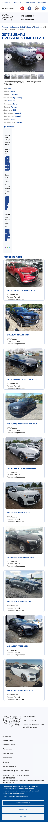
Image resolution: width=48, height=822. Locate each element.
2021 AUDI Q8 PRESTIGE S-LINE (19, 602)
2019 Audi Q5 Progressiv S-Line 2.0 (22, 424)
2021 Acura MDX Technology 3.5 (21, 290)
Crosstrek (37, 27)
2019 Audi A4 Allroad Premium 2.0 (21, 468)
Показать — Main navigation (43, 19)
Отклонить (23, 810)
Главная (5, 27)
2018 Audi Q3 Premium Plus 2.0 (20, 691)
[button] (24, 57)
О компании (30, 2)
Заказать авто (8, 740)
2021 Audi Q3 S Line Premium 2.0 (20, 557)
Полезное (6, 2)
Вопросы (17, 2)
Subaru (30, 27)
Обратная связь (9, 745)
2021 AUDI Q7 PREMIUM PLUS (18, 513)
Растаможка (7, 749)
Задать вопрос (7, 234)
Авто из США (8, 754)
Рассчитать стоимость (7, 163)
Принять (23, 817)
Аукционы (7, 736)
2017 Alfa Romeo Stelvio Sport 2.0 (22, 379)
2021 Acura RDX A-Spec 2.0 (18, 335)
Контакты (42, 2)
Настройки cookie (23, 803)
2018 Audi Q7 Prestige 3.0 (17, 646)
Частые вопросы (9, 766)
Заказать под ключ (7, 203)
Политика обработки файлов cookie (15, 796)
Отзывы (6, 762)
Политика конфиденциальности (16, 771)
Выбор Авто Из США (17, 27)
